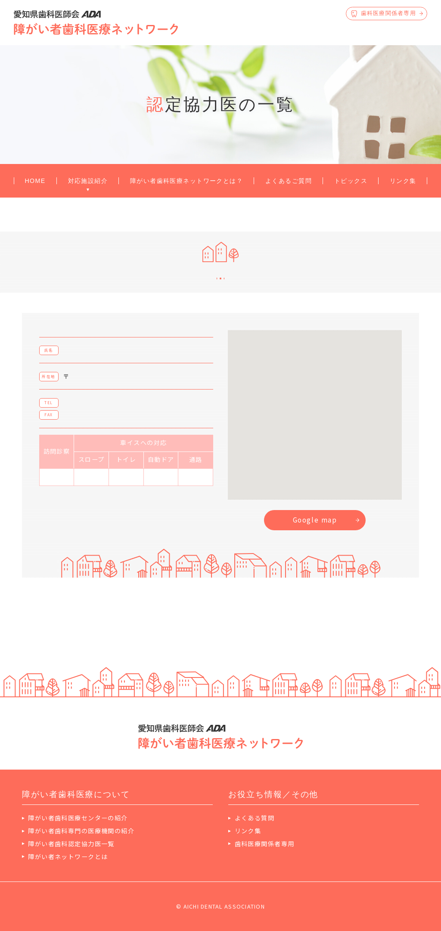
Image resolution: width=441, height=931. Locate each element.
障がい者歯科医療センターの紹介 (77, 817)
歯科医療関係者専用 (265, 843)
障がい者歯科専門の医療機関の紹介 (81, 830)
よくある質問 (255, 817)
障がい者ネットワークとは (68, 856)
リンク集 (248, 830)
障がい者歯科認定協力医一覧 (71, 843)
